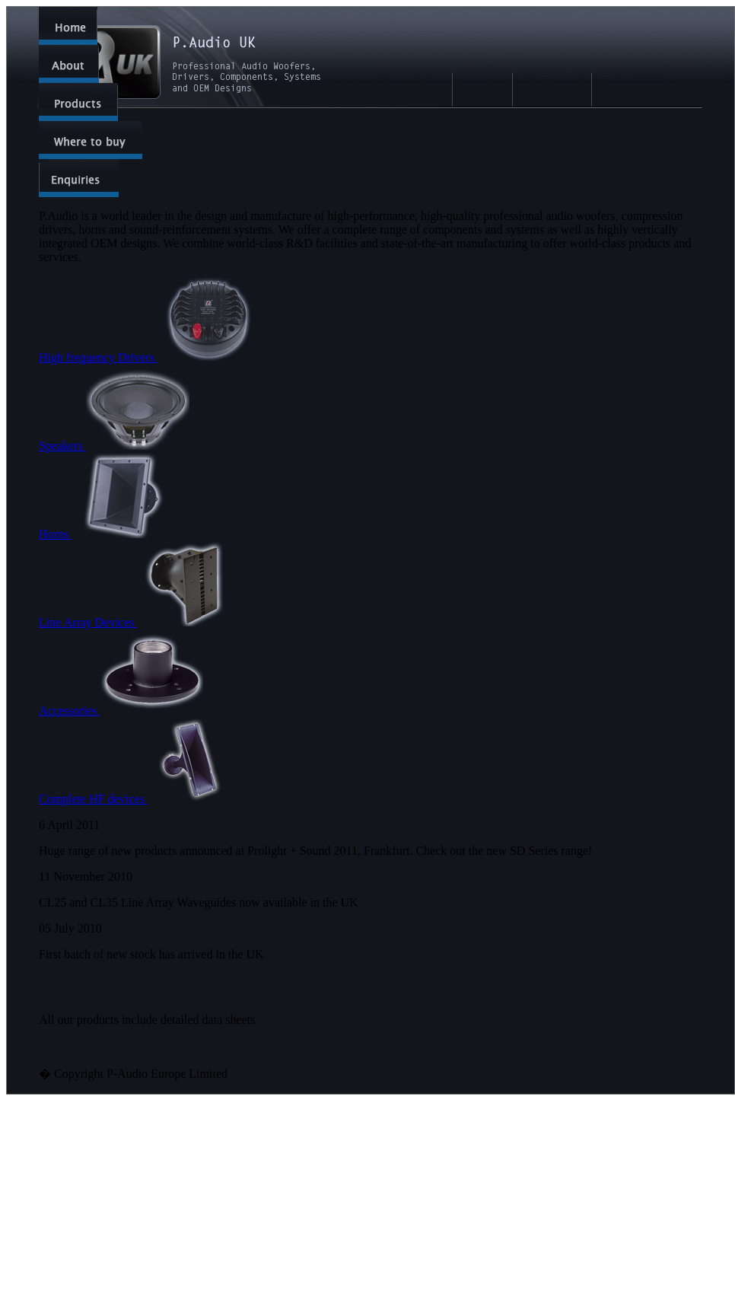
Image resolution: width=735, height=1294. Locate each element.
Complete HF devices (136, 798)
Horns (107, 533)
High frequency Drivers (150, 357)
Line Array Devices (139, 622)
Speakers (114, 445)
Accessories (121, 710)
